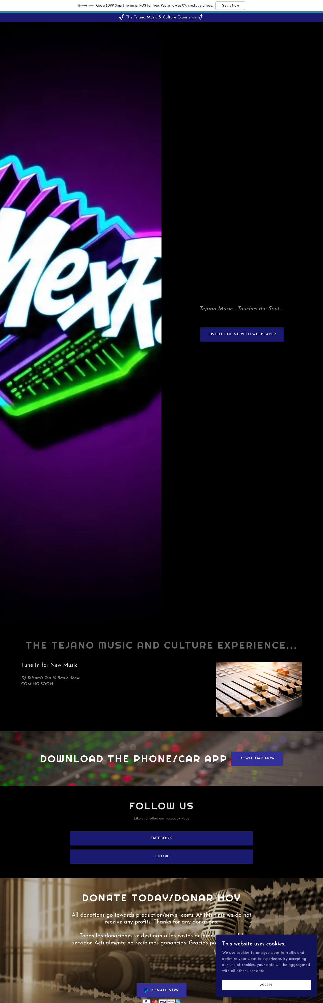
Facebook (161, 838)
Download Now (257, 758)
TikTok (161, 856)
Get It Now (230, 5)
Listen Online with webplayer (242, 334)
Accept (266, 984)
